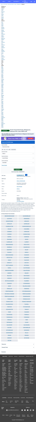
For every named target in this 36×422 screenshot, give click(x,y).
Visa (33, 401)
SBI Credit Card (4, 378)
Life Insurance (3, 42)
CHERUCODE (26, 231)
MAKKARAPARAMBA (9, 270)
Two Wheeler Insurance (3, 50)
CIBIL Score (9, 368)
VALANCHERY (9, 324)
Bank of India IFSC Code (2, 101)
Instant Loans (15, 388)
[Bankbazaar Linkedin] (25, 410)
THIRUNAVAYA (9, 317)
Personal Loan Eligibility (15, 380)
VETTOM (9, 340)
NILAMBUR (26, 280)
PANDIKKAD (26, 288)
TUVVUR (26, 322)
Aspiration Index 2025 (29, 356)
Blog (14, 415)
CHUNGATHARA (26, 234)
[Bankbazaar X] (22, 410)
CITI (7, 149)
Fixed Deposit (3, 36)
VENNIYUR (9, 337)
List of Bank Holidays (20, 201)
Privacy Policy (32, 416)
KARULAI (26, 252)
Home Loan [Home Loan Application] (3, 15)
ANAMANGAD (26, 218)
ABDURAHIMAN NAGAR (9, 215)
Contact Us (11, 416)
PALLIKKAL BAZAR (26, 286)
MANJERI (26, 273)
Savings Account (3, 28)
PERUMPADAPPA (26, 296)
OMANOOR (9, 283)
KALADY (26, 249)
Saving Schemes (3, 31)
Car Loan (2, 23)
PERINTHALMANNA (27, 293)
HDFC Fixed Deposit (26, 367)
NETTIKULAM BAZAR (9, 280)
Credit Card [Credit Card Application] (3, 10)
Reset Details (4, 165)
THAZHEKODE (9, 314)
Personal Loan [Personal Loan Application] (3, 12)
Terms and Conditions (18, 416)
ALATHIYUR (9, 218)
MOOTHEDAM (26, 275)
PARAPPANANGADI (9, 291)
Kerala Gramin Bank (11, 4)
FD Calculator (31, 377)
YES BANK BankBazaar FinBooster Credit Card (4, 369)
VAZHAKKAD (26, 330)
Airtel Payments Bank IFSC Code (3, 125)
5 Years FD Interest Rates (26, 385)
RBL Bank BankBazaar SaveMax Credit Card (4, 374)
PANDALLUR (9, 288)
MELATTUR (9, 275)
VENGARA (27, 335)
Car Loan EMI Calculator (31, 374)
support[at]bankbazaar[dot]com (12, 410)
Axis (4, 149)
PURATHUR (9, 306)
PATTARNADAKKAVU (26, 291)
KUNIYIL (9, 267)
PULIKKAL (27, 304)
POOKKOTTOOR (9, 301)
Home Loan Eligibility (21, 385)
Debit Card (2, 25)
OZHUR (9, 286)
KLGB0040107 (20, 175)
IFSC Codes (5, 4)
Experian (9, 366)
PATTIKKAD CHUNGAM (9, 293)
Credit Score (9, 364)
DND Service (28, 416)
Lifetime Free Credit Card (4, 381)
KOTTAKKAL (26, 265)
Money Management (29, 397)
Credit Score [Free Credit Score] (3, 18)
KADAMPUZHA (27, 247)
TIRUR (26, 319)
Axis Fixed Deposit (26, 371)
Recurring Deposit (3, 39)
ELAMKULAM (9, 241)
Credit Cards (10, 356)
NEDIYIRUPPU (26, 278)
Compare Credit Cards (3, 364)
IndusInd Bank (13, 149)
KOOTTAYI (27, 262)
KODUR (9, 260)
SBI (2, 149)
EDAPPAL (9, 236)
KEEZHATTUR (9, 257)
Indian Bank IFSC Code (3, 86)
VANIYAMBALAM (26, 327)
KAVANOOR (26, 254)
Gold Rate (22, 402)
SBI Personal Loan (15, 368)
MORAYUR (9, 278)
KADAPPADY (9, 249)
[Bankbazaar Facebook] (28, 410)
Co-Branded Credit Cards (4, 388)
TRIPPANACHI (9, 322)
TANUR (9, 311)
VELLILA (26, 332)
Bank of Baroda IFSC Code (3, 95)
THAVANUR (26, 311)
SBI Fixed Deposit (26, 364)
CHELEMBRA (26, 228)
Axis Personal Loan (15, 376)
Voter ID (2, 54)
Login (31, 1)
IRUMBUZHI (9, 247)
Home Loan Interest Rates (20, 380)
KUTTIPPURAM (27, 267)
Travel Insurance (3, 59)
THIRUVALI (9, 319)
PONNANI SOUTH (26, 299)
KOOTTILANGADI (9, 265)
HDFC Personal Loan (15, 372)
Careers (7, 415)
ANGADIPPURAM (9, 221)
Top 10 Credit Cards (3, 385)
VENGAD (9, 335)
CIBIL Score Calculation (10, 374)
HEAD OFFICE (26, 244)
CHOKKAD (9, 234)
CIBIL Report (9, 371)
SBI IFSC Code (2, 68)
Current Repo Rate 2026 (20, 389)
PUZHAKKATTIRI (9, 309)
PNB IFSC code (2, 106)
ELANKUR (27, 241)
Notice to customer (23, 416)
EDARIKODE (26, 236)
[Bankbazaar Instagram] (30, 410)
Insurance (15, 356)
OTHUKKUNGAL (26, 283)
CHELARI (9, 228)
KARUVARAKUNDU (9, 254)
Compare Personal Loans (15, 364)
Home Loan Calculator (31, 366)
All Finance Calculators (32, 363)
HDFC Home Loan (20, 372)
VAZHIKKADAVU (9, 332)
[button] (26, 175)
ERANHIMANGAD (9, 244)
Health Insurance (3, 47)
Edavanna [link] (23, 4)
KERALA (18, 188)
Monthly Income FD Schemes (26, 390)
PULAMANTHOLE (9, 304)
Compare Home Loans (21, 364)
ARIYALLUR (9, 223)
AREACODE (26, 221)
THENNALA (26, 314)
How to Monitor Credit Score (9, 384)
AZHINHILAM (26, 223)
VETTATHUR (26, 337)
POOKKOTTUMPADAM (26, 301)
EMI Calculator (3, 34)
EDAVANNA (9, 239)
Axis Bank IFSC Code (2, 76)
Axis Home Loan (20, 376)
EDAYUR (26, 239)
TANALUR (27, 309)
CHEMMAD (9, 231)
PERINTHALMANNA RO (9, 296)
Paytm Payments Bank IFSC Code (3, 118)
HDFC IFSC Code (3, 71)
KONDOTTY (9, 262)
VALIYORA (9, 327)
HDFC (9, 149)
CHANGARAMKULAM (26, 226)
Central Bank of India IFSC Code (3, 112)
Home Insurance (3, 56)
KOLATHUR (26, 260)
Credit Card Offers (16, 397)
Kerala (15, 4)
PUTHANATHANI (26, 306)
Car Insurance (3, 44)
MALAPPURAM (19, 186)
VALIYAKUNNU (27, 324)
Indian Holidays (27, 402)
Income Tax (11, 402)
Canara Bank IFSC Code (3, 81)
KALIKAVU (9, 252)
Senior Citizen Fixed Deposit (26, 380)
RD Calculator (31, 380)
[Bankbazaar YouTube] (33, 410)
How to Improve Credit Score (9, 379)
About (3, 415)
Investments (23, 397)
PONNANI (9, 299)
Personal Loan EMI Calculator (31, 370)
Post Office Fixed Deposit (26, 376)
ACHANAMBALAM (26, 215)
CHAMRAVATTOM (9, 226)
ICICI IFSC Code (2, 90)
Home (2, 4)
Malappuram (19, 4)
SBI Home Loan (20, 368)
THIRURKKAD (26, 317)
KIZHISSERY (26, 257)
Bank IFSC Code (17, 402)
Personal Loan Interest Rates (15, 384)
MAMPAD (9, 273)
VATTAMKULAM (9, 330)
